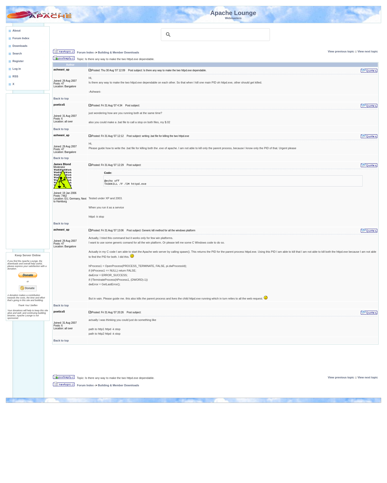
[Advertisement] (27, 171)
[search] (214, 35)
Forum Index (85, 52)
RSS (15, 76)
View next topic (367, 51)
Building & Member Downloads (118, 52)
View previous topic (341, 51)
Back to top (61, 98)
